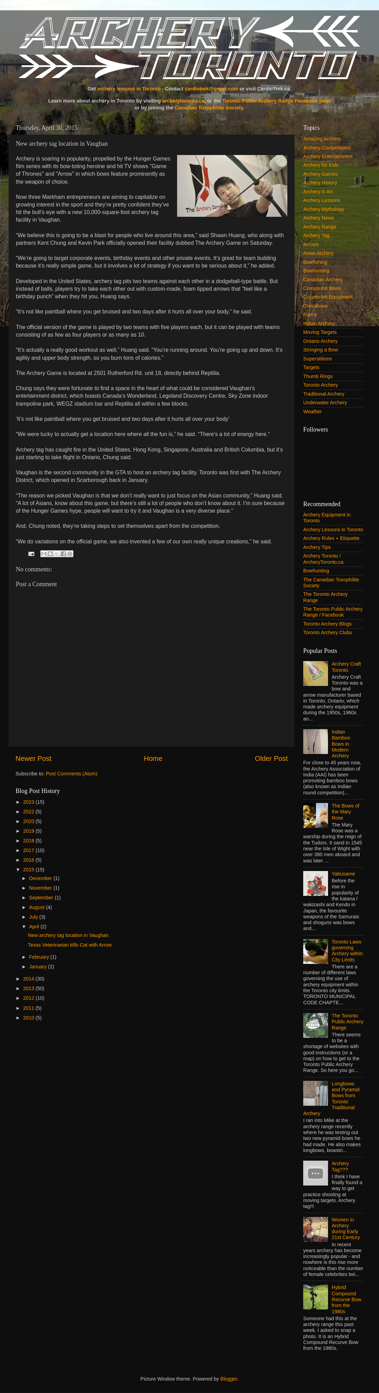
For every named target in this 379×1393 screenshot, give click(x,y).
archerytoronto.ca (183, 101)
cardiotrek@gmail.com (211, 88)
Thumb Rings (318, 376)
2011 (29, 1008)
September (42, 897)
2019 (29, 831)
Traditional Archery (323, 394)
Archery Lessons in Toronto (333, 529)
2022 (29, 811)
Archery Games (320, 174)
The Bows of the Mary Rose (345, 812)
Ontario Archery (320, 341)
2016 (29, 860)
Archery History (320, 182)
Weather (312, 411)
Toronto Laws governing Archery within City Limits (347, 950)
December (41, 878)
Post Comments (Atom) (72, 773)
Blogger (229, 1379)
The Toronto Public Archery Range (347, 1022)
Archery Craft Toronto (346, 667)
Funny (310, 314)
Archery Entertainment (327, 156)
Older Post (271, 758)
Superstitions (317, 358)
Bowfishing (315, 262)
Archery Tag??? (340, 1166)
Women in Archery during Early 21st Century (346, 1228)
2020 (29, 821)
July (34, 917)
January (38, 966)
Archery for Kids (320, 165)
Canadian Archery (322, 279)
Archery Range (319, 227)
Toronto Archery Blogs (327, 624)
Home (153, 758)
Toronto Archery (320, 385)
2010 (29, 1017)
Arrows (311, 244)
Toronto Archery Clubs (327, 632)
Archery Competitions (327, 148)
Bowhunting (316, 270)
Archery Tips (317, 547)
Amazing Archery (322, 139)
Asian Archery (318, 253)
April (35, 926)
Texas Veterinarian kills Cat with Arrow (70, 945)
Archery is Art (318, 191)
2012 (29, 998)
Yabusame (343, 874)
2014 (29, 978)
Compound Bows (322, 288)
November (41, 888)
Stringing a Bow (320, 349)
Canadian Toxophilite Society (209, 107)
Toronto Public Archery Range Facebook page (276, 101)
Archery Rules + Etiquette (331, 538)
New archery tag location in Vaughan (68, 935)
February (40, 957)
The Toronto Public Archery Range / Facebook (333, 612)
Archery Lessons (321, 200)
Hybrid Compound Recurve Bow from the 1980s (346, 1299)
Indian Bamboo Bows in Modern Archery (341, 743)
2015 (29, 869)
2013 (29, 988)
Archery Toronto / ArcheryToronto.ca (323, 558)
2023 (29, 802)
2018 (29, 840)
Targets (311, 367)
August (37, 907)
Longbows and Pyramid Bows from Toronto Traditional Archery (331, 1098)
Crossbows (315, 306)
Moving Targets (320, 332)
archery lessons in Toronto (129, 88)
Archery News (318, 218)
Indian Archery (319, 323)
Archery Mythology (323, 209)
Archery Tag (316, 235)
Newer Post (33, 758)
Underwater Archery (325, 402)
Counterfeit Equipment (327, 297)
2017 (29, 850)
